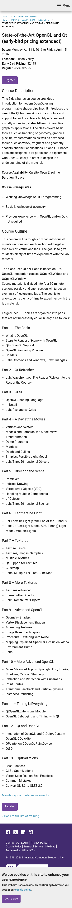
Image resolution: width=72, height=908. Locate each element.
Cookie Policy (14, 846)
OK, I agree (11, 898)
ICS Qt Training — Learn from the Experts (25, 20)
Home (5, 16)
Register (10, 80)
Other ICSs (28, 850)
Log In (25, 842)
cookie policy (23, 889)
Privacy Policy (39, 842)
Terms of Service (33, 846)
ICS (9, 5)
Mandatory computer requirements (25, 795)
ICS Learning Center (25, 16)
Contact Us (12, 842)
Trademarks (13, 850)
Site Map (50, 846)
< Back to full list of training (20, 816)
